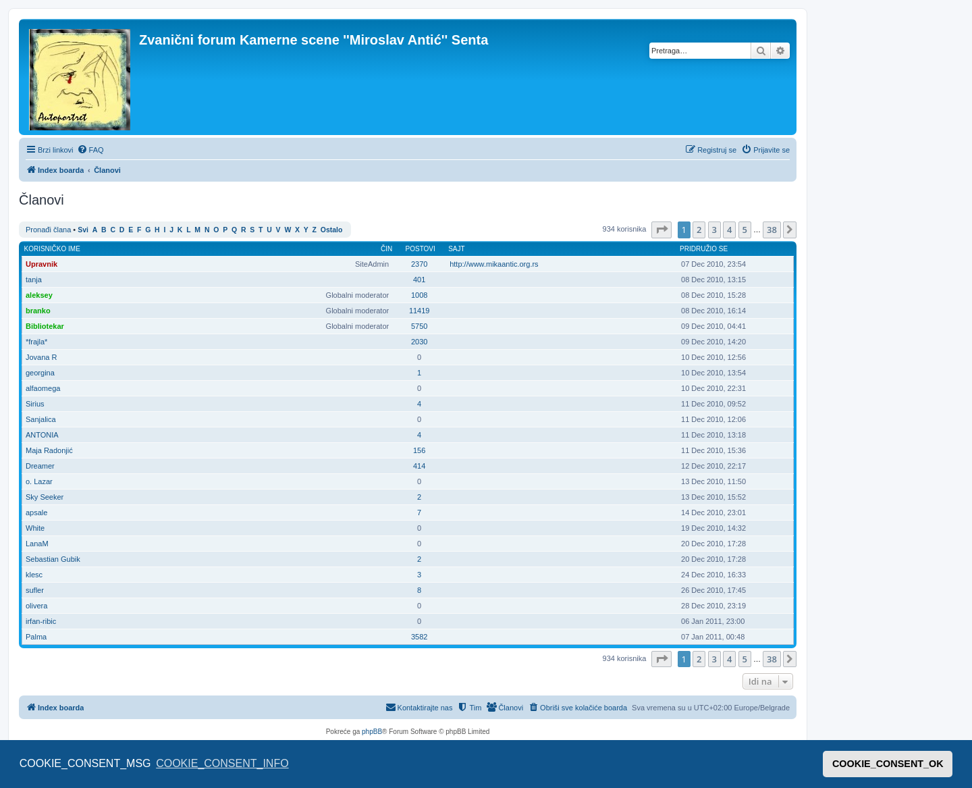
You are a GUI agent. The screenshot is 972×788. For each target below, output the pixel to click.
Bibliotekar (45, 326)
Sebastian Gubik (53, 559)
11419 (419, 311)
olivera (36, 606)
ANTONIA (42, 435)
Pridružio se (704, 249)
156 (419, 450)
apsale (36, 512)
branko (38, 311)
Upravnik (41, 264)
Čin (386, 249)
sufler (35, 590)
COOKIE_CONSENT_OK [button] (888, 763)
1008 (419, 295)
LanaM (37, 544)
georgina (40, 373)
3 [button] (714, 230)
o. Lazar (39, 481)
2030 (419, 342)
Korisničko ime (52, 249)
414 (419, 466)
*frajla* (36, 342)
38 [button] (772, 230)
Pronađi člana (48, 230)
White (35, 528)
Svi (83, 230)
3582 (419, 637)
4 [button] (729, 230)
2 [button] (699, 230)
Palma (36, 637)
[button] (661, 229)
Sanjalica (41, 419)
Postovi (420, 249)
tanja (34, 279)
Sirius (35, 404)
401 (419, 279)
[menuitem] (90, 150)
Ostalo (331, 230)
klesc (34, 575)
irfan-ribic (41, 621)
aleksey (39, 295)
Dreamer (40, 466)
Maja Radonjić (49, 450)
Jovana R (41, 357)
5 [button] (744, 230)
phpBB (372, 731)
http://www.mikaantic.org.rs (494, 264)
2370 (419, 264)
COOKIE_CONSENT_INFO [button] (222, 763)
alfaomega (43, 388)
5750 (419, 326)
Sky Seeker (44, 497)
